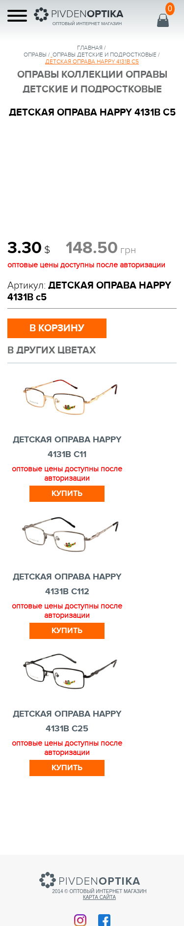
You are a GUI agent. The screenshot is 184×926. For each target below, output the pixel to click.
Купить (67, 493)
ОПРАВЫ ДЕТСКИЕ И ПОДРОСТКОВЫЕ (105, 54)
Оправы (35, 54)
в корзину (56, 328)
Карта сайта (99, 897)
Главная (90, 47)
